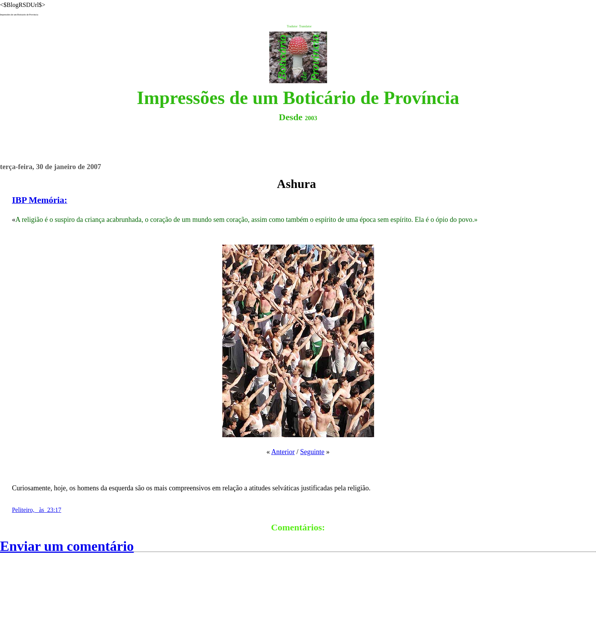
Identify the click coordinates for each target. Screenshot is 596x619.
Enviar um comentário (67, 546)
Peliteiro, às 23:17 (36, 510)
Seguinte (312, 452)
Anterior (283, 452)
